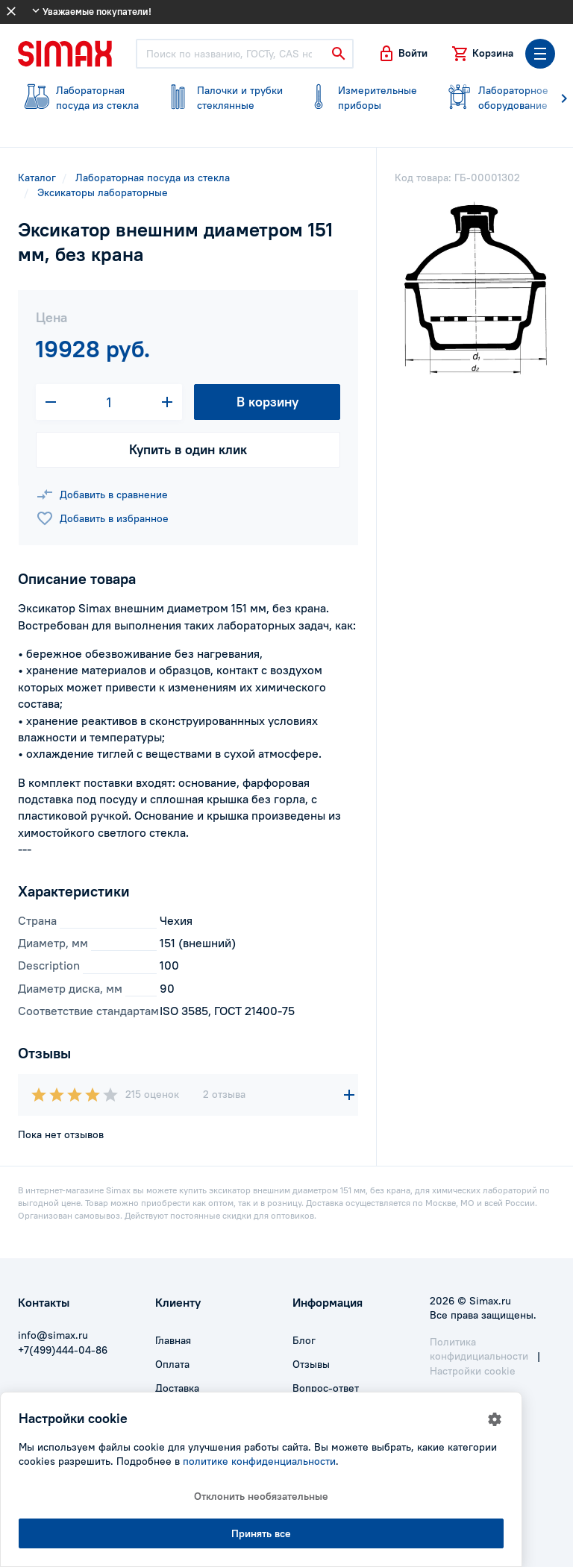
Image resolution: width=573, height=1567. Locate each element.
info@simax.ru (53, 1335)
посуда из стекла (79, 98)
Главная (173, 1340)
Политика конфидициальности (479, 1349)
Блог (304, 1340)
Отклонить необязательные (261, 1496)
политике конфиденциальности (259, 1461)
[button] (402, 54)
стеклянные (221, 98)
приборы (361, 98)
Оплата (172, 1364)
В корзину (267, 401)
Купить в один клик (188, 449)
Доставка (177, 1388)
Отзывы (311, 1364)
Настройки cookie (473, 1371)
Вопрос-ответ (325, 1388)
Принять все (261, 1533)
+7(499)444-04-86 (62, 1350)
